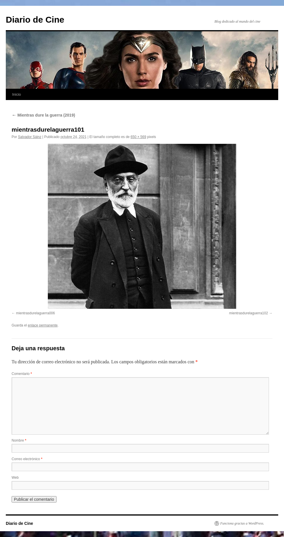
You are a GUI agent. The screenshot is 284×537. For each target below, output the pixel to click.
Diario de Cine (35, 19)
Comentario (22, 374)
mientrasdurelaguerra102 (248, 313)
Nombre (19, 440)
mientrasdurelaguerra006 (35, 313)
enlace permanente (43, 325)
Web (15, 478)
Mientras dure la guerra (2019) (43, 115)
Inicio (16, 94)
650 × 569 (138, 137)
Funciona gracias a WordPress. (242, 523)
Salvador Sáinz (29, 137)
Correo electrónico (27, 459)
